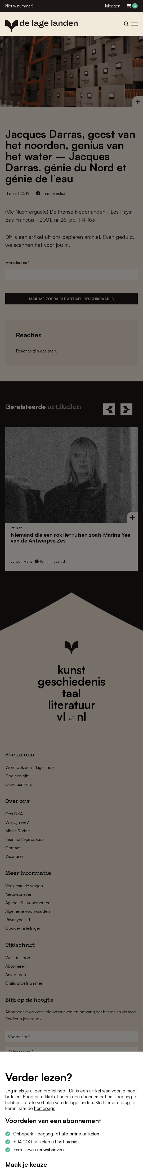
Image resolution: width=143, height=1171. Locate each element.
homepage (44, 1108)
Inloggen (112, 5)
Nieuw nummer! (19, 5)
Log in (11, 1090)
